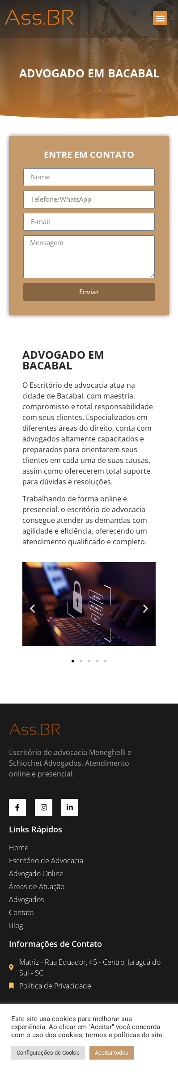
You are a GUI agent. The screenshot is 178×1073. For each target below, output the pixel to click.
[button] (160, 18)
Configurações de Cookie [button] (48, 1052)
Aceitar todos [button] (111, 1052)
